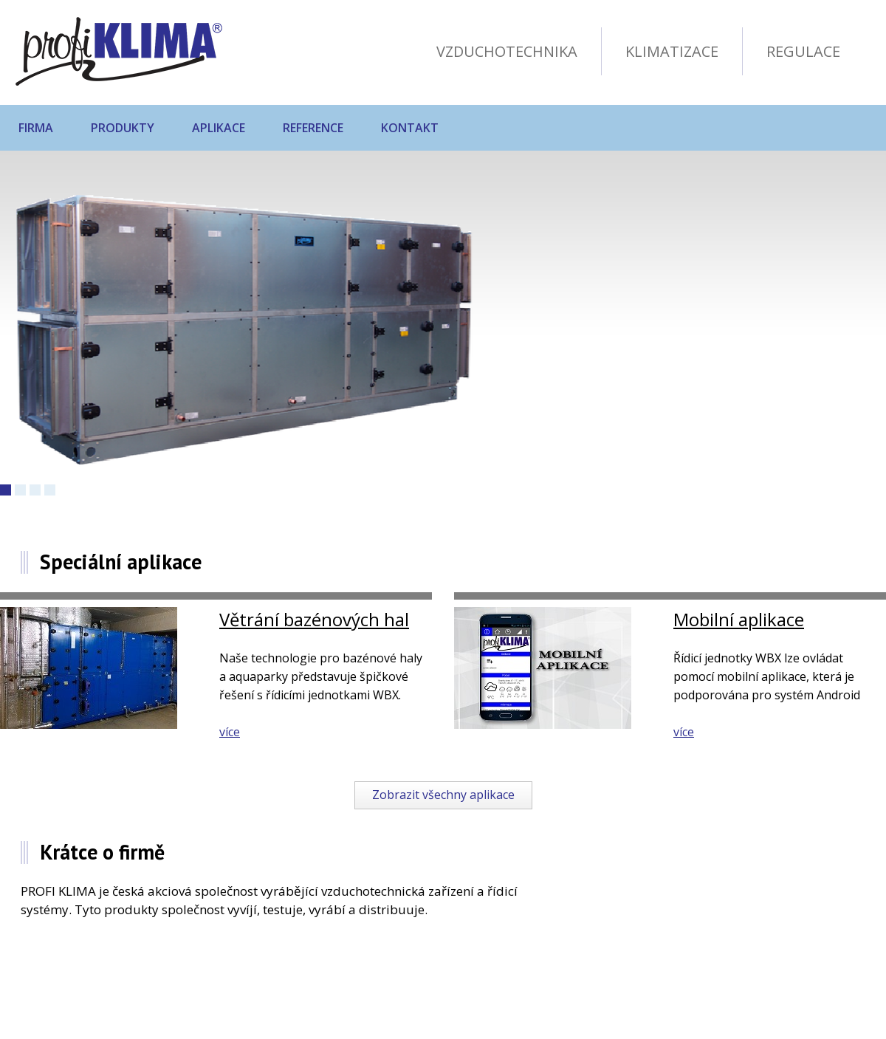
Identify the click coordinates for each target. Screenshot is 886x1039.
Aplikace (218, 128)
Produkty (122, 128)
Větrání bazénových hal (314, 619)
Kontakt (410, 128)
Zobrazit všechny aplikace (443, 794)
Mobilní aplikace (738, 619)
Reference (313, 128)
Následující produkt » (620, 477)
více (229, 732)
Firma (35, 128)
